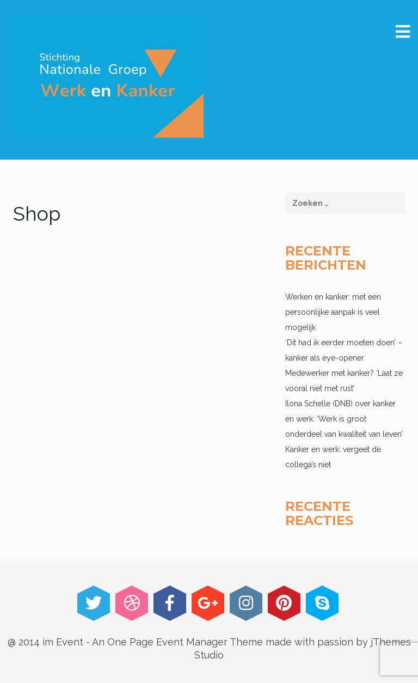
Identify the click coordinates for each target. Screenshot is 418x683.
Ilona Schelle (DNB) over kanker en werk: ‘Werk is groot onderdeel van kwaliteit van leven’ (344, 418)
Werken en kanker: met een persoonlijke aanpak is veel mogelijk (333, 312)
